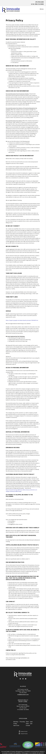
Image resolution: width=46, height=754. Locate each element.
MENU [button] (42, 9)
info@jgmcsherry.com (23, 694)
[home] (11, 9)
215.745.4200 (39, 2)
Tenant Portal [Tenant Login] (23, 734)
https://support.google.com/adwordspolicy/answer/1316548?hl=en (22, 320)
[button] (20, 679)
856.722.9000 (39, 4)
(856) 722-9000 (24, 709)
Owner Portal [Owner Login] (23, 731)
